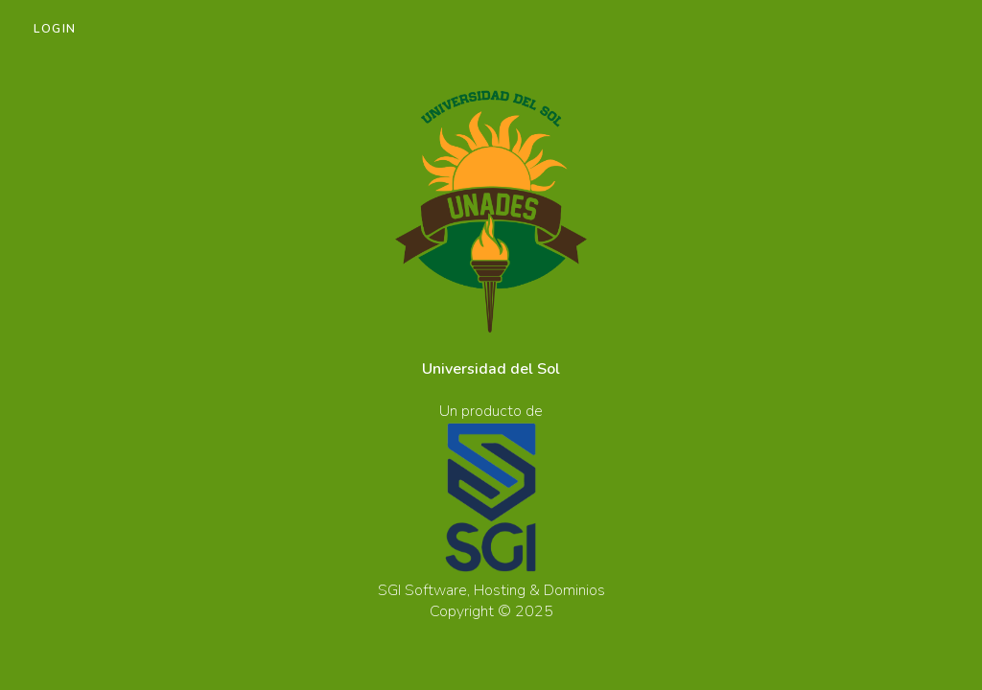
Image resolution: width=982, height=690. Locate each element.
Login (55, 28)
